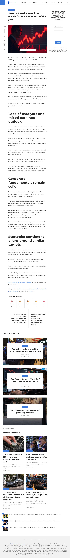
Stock (53, 2)
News (60, 2)
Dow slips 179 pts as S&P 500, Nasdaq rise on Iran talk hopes (36, 494)
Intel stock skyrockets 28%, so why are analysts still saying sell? (12, 458)
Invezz (32, 291)
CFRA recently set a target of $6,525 (20, 282)
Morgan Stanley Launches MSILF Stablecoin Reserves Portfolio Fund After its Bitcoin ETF (35, 514)
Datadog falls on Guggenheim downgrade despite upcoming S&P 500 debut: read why (18, 318)
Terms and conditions (30, 540)
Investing (44, 2)
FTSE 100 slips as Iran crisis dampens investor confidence (36, 457)
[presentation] (58, 36)
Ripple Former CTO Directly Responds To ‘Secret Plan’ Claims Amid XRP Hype (32, 527)
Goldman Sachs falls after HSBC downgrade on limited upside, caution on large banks (38, 319)
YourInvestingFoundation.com (18, 544)
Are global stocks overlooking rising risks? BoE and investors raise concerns (25, 351)
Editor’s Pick (33, 2)
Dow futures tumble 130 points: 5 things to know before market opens (25, 381)
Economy (23, 2)
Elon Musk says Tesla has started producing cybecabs (25, 411)
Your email (58, 28)
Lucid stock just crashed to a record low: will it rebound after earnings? (13, 496)
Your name (58, 21)
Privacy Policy (42, 540)
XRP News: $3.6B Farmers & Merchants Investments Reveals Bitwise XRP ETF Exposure (34, 521)
